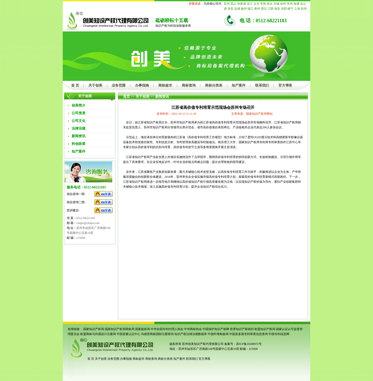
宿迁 (264, 8)
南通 (296, 3)
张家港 (241, 3)
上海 (297, 8)
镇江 (250, 8)
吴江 (250, 3)
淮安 (230, 8)
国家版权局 (142, 329)
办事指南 (142, 85)
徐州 (283, 3)
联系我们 (262, 85)
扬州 (244, 8)
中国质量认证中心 (128, 334)
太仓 (256, 3)
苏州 (227, 3)
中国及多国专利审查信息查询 (248, 334)
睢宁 (290, 8)
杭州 (304, 8)
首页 (126, 96)
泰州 (257, 8)
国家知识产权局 (93, 329)
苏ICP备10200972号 (249, 344)
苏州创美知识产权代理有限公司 (202, 344)
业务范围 (118, 85)
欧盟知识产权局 (264, 329)
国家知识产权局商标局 (119, 329)
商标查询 (189, 85)
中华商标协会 (193, 329)
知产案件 (239, 85)
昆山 (233, 3)
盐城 (237, 8)
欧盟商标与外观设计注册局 (98, 334)
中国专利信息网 (279, 334)
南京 (270, 3)
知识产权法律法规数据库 (190, 334)
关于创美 (95, 85)
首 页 (75, 85)
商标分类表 (213, 85)
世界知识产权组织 (242, 329)
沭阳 (284, 8)
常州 (290, 3)
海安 (277, 8)
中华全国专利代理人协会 (167, 329)
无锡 (276, 3)
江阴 (270, 8)
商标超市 (165, 85)
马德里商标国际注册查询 (157, 334)
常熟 (263, 3)
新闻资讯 (162, 96)
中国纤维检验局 (218, 334)
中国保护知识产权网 (216, 329)
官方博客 (285, 85)
